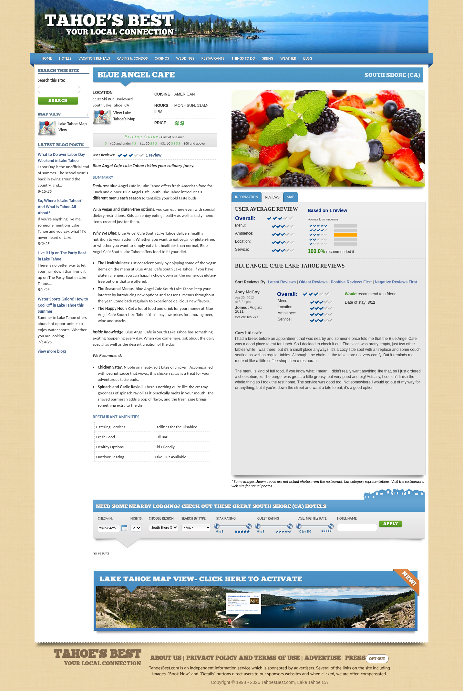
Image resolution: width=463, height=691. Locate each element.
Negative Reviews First (396, 282)
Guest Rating (268, 518)
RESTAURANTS (212, 58)
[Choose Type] (196, 527)
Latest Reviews (282, 282)
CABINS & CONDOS (132, 58)
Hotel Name (347, 518)
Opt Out (377, 659)
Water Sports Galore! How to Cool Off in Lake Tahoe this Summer (63, 305)
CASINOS (162, 58)
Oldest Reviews (313, 282)
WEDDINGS (185, 58)
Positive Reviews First (351, 282)
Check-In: (105, 518)
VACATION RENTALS (94, 58)
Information (246, 197)
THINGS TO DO (243, 58)
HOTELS (65, 58)
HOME (47, 58)
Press (355, 658)
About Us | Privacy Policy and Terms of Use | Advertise (245, 658)
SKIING (267, 58)
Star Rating (226, 518)
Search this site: (51, 80)
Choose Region (161, 518)
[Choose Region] (163, 527)
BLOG (307, 58)
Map (290, 197)
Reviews (272, 197)
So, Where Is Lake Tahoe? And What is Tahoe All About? (60, 206)
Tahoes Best (111, 29)
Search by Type (193, 518)
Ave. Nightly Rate (312, 518)
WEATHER (288, 58)
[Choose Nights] (135, 528)
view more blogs (52, 351)
